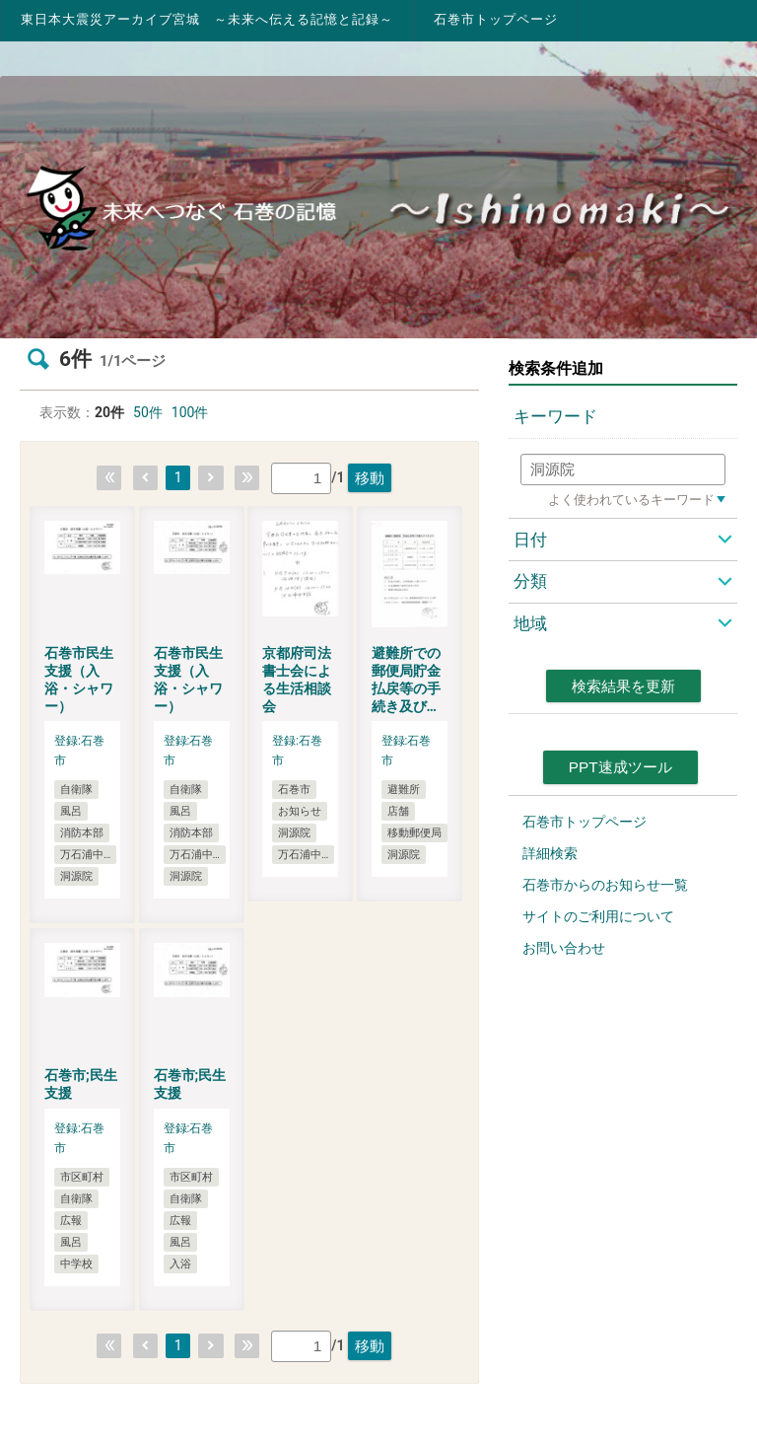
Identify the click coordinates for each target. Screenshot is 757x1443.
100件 (190, 412)
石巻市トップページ (496, 19)
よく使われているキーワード (631, 499)
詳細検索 (550, 853)
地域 (530, 623)
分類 (530, 581)
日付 (530, 539)
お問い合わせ (563, 948)
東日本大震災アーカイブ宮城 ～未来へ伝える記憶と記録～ (207, 19)
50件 (148, 412)
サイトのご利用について (598, 916)
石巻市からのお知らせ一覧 (605, 885)
